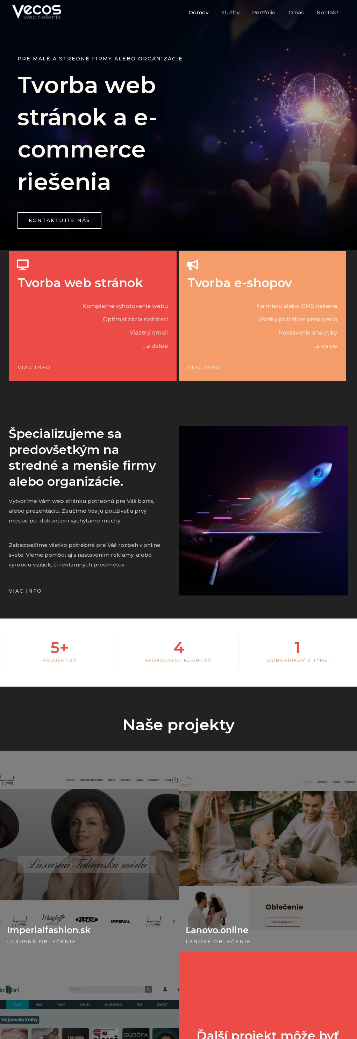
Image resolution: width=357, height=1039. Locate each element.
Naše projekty (179, 724)
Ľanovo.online (217, 930)
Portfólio (269, 12)
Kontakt (329, 12)
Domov (209, 12)
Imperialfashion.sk (49, 930)
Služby (238, 12)
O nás (299, 12)
